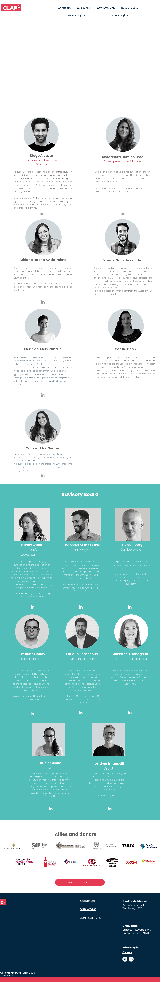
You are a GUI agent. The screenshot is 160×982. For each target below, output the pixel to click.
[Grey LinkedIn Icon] (41, 213)
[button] (83, 8)
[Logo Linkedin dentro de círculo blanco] (131, 959)
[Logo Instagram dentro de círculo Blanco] (124, 959)
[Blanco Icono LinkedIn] (32, 606)
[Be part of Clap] (80, 882)
